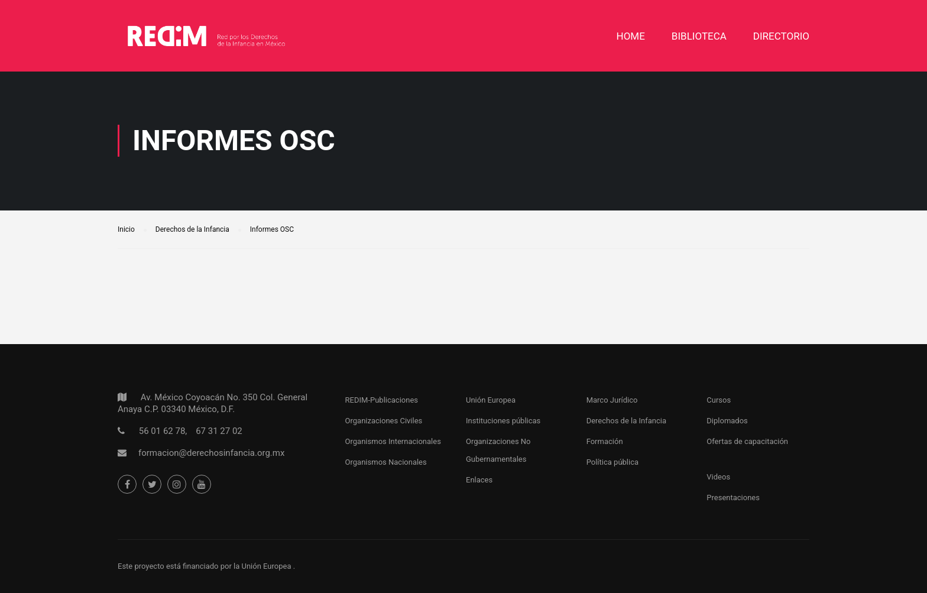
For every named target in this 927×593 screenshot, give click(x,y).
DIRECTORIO (781, 36)
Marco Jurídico (612, 400)
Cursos (718, 400)
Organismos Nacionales (386, 462)
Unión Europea (491, 400)
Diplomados (727, 420)
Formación (604, 441)
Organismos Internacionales (393, 441)
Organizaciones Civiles (384, 420)
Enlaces (479, 479)
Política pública (612, 462)
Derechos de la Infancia (626, 420)
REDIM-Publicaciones (381, 400)
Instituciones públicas (503, 420)
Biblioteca (699, 36)
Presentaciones (733, 497)
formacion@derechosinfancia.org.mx (211, 453)
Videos (718, 476)
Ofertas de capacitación (747, 441)
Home (631, 36)
